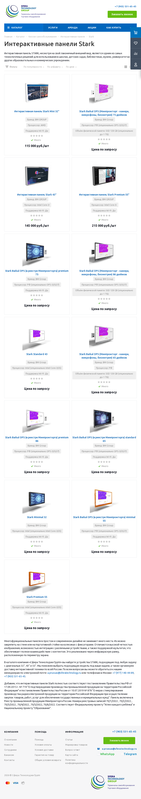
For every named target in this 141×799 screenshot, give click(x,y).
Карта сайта (71, 755)
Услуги (53, 27)
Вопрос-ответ (72, 750)
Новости (8, 745)
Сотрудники (10, 750)
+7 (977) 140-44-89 (123, 672)
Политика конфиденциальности (76, 761)
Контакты (9, 760)
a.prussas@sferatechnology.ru (64, 672)
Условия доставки (44, 750)
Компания (11, 732)
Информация (74, 732)
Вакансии (9, 755)
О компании (10, 739)
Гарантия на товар (44, 755)
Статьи (69, 739)
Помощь (41, 732)
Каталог (17, 27)
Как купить (113, 27)
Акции (92, 27)
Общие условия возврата (48, 760)
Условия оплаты (43, 745)
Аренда (72, 27)
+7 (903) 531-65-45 (126, 6)
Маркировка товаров (76, 745)
